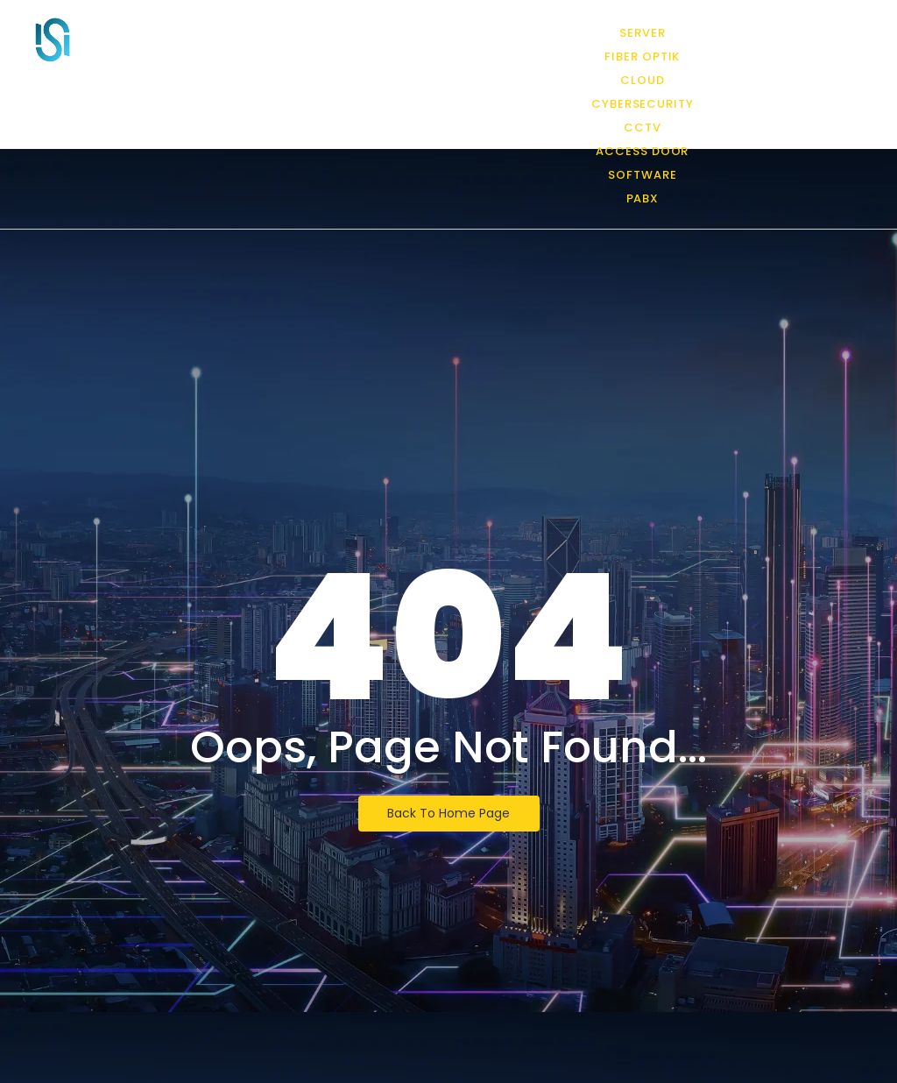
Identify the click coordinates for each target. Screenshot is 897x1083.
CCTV (642, 127)
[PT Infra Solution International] (52, 39)
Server (642, 33)
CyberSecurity (642, 104)
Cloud (642, 80)
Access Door (642, 151)
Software (642, 174)
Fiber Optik (642, 56)
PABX (643, 198)
